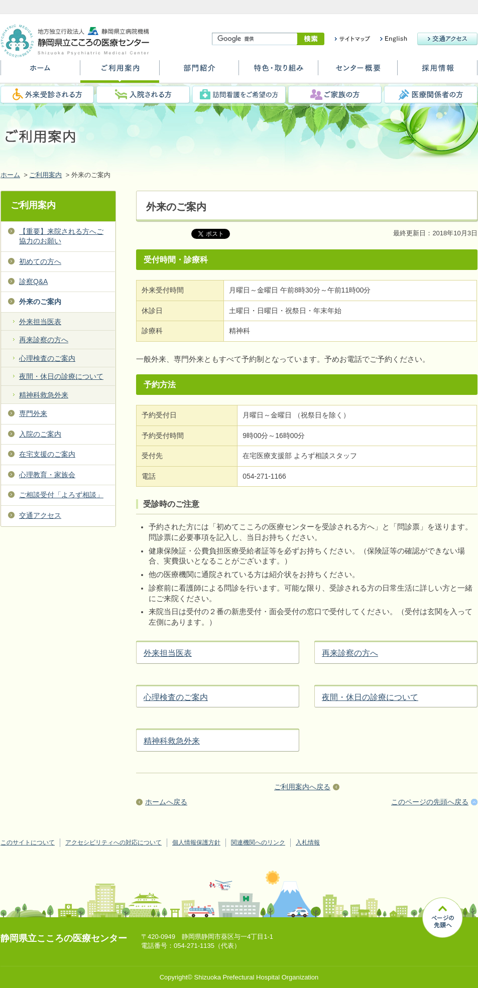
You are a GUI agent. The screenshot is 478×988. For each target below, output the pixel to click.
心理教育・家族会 (47, 475)
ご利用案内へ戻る (302, 787)
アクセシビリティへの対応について (113, 842)
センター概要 (357, 71)
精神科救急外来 (172, 741)
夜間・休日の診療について (370, 697)
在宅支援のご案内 (47, 454)
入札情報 (308, 842)
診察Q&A (33, 281)
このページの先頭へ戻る (429, 802)
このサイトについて (28, 842)
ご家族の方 (335, 94)
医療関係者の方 (430, 94)
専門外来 (33, 413)
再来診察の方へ (350, 653)
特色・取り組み (278, 71)
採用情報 (437, 71)
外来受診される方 (47, 94)
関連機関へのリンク (258, 842)
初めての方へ (40, 261)
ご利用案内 (119, 71)
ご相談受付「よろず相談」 (61, 495)
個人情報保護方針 (196, 842)
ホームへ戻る (166, 802)
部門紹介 (199, 71)
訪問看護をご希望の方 (239, 94)
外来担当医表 (168, 653)
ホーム (40, 71)
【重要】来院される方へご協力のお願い (61, 236)
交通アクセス (40, 515)
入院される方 (143, 94)
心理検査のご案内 (176, 697)
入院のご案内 (40, 434)
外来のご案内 (40, 302)
